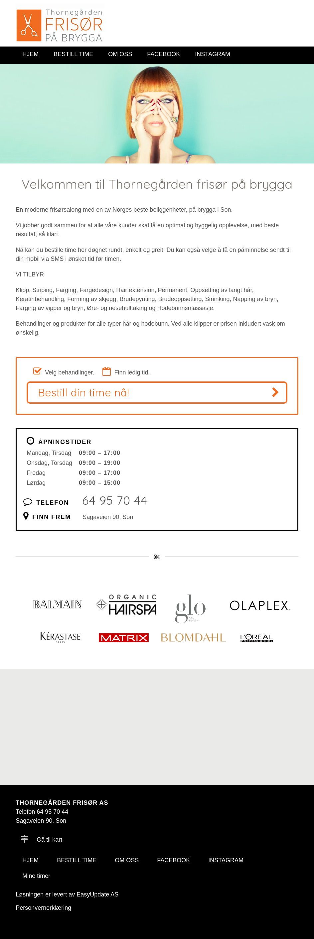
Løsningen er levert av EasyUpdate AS (67, 894)
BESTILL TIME (73, 54)
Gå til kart (41, 839)
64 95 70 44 (114, 500)
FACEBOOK (163, 54)
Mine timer (36, 876)
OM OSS (120, 54)
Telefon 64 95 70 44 (42, 811)
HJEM (30, 54)
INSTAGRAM (212, 54)
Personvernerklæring (43, 907)
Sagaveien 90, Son (107, 517)
